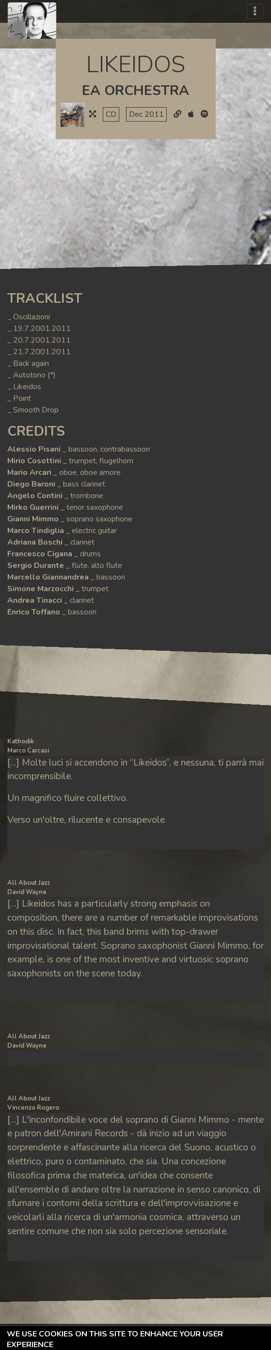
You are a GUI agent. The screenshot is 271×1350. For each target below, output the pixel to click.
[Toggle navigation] (255, 11)
